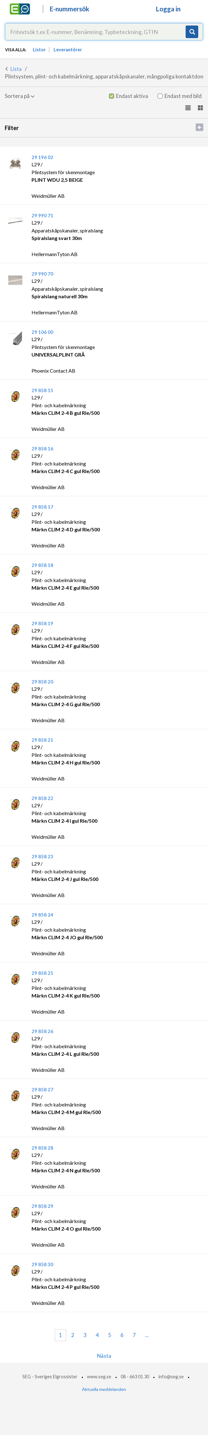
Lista (16, 69)
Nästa (104, 1355)
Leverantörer (68, 49)
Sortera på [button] (20, 96)
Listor (39, 49)
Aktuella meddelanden (104, 1389)
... (147, 1335)
